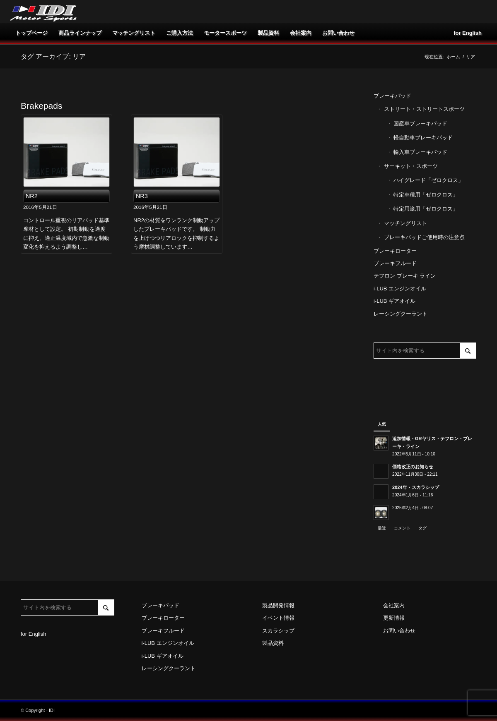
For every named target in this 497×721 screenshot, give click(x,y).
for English (33, 634)
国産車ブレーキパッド (420, 123)
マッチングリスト (405, 223)
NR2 (32, 196)
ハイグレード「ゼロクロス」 (428, 180)
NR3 (142, 196)
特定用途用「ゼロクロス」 (425, 209)
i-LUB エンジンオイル (400, 288)
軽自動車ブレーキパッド (423, 137)
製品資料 (273, 643)
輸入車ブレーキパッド (420, 152)
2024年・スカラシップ (415, 487)
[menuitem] (31, 33)
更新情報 (394, 618)
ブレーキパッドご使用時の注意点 (424, 237)
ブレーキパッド (392, 96)
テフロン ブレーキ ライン (405, 276)
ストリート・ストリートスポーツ (424, 109)
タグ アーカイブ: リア (53, 56)
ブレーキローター (395, 251)
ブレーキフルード (395, 263)
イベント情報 (278, 618)
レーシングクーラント (400, 314)
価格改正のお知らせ (412, 466)
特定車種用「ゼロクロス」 (425, 195)
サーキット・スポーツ (411, 166)
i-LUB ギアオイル (394, 301)
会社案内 (394, 605)
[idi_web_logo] (43, 11)
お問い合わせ (399, 631)
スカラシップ (278, 631)
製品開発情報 (278, 605)
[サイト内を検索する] (425, 351)
